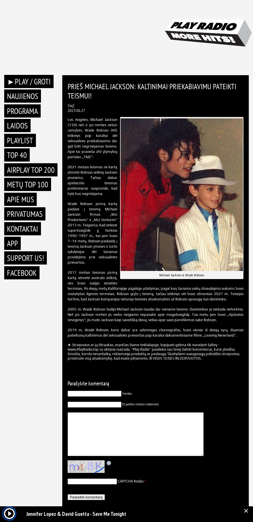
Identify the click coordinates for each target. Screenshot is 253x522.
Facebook (22, 273)
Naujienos (22, 96)
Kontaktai (22, 229)
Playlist (20, 140)
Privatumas (25, 214)
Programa (22, 111)
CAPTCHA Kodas (131, 481)
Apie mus (20, 199)
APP (12, 243)
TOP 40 (17, 155)
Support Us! (25, 258)
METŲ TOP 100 (27, 184)
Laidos (17, 125)
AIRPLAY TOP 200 (31, 170)
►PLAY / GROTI (29, 81)
